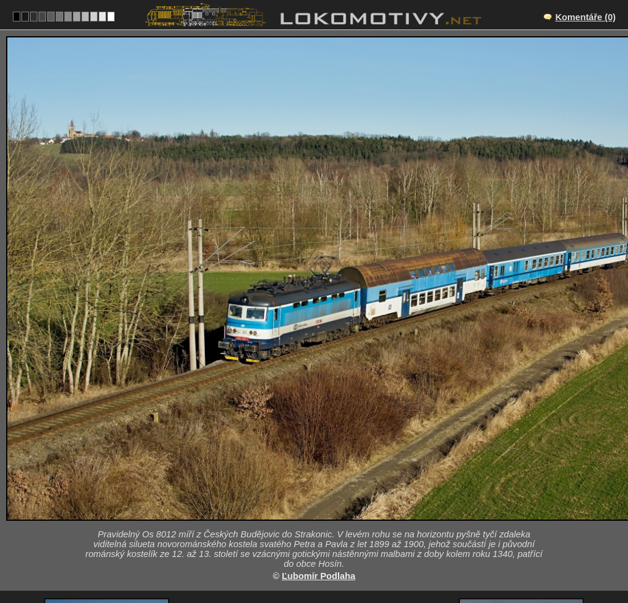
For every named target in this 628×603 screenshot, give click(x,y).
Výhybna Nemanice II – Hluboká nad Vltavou (328, 495)
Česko (307, 564)
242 (342, 564)
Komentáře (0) (585, 17)
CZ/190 (325, 513)
